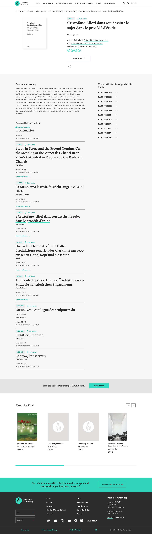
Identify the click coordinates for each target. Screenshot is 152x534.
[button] (69, 66)
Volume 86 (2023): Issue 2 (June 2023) (64, 11)
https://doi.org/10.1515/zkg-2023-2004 (86, 43)
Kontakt (110, 517)
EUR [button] (18, 513)
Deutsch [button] (20, 520)
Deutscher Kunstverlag (123, 530)
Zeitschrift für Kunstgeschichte (38, 11)
